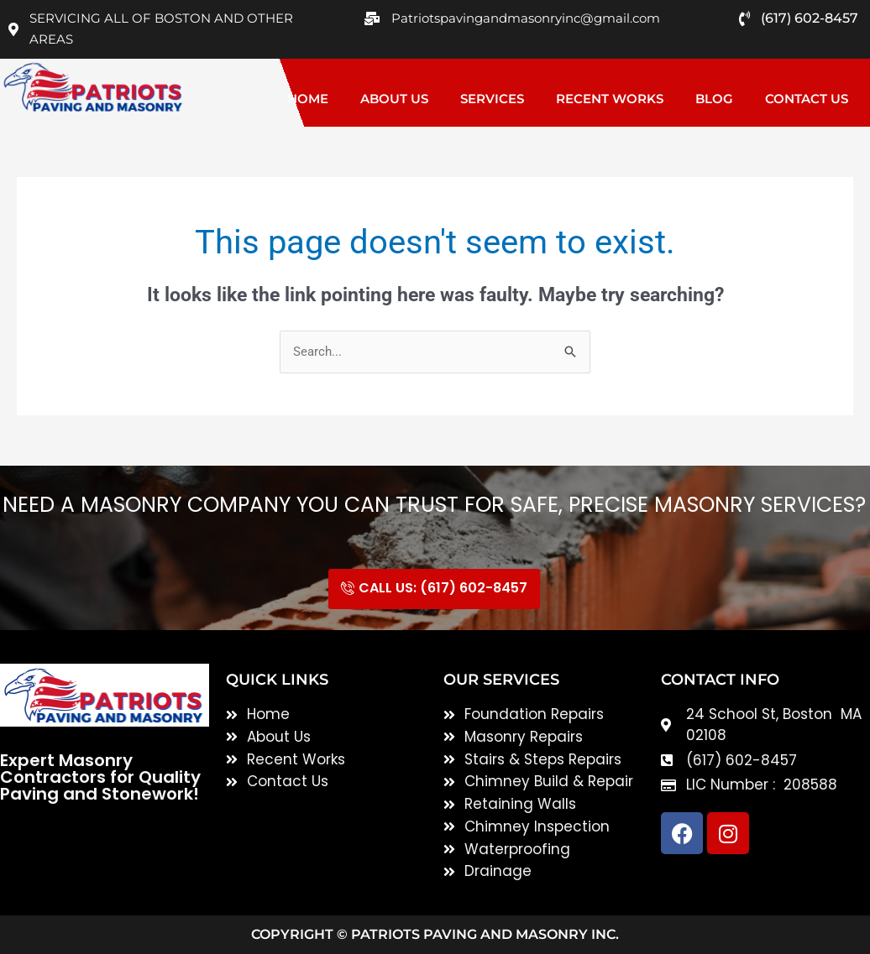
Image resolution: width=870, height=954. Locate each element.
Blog (714, 99)
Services (492, 99)
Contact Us (806, 99)
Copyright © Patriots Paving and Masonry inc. (435, 934)
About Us (394, 99)
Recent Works (609, 99)
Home (307, 99)
